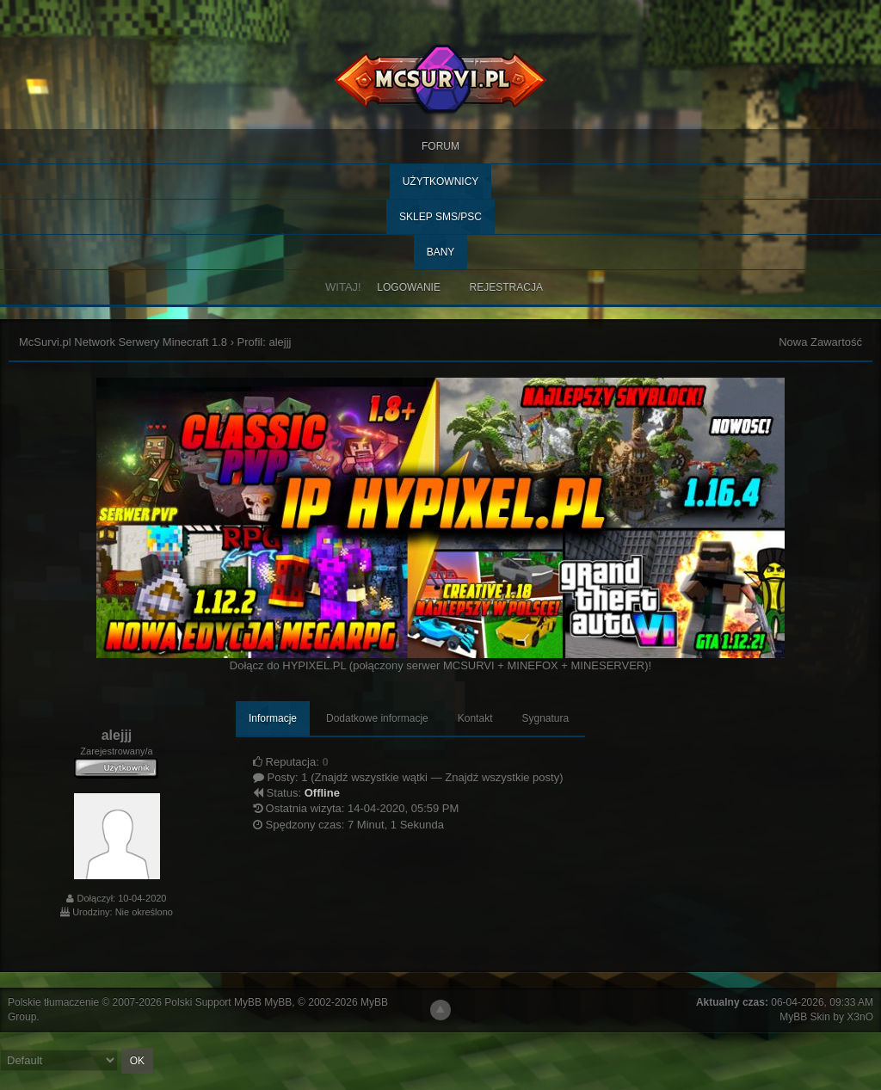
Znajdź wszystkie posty (502, 777)
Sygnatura (545, 718)
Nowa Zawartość (820, 342)
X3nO (860, 1017)
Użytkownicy (441, 182)
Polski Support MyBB (213, 1002)
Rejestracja (506, 287)
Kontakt (475, 718)
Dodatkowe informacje (377, 718)
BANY (441, 252)
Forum (440, 146)
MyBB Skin (804, 1017)
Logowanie (408, 287)
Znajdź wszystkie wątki (371, 777)
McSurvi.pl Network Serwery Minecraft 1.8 (123, 342)
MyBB (278, 1002)
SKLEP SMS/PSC (440, 217)
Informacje (273, 718)
